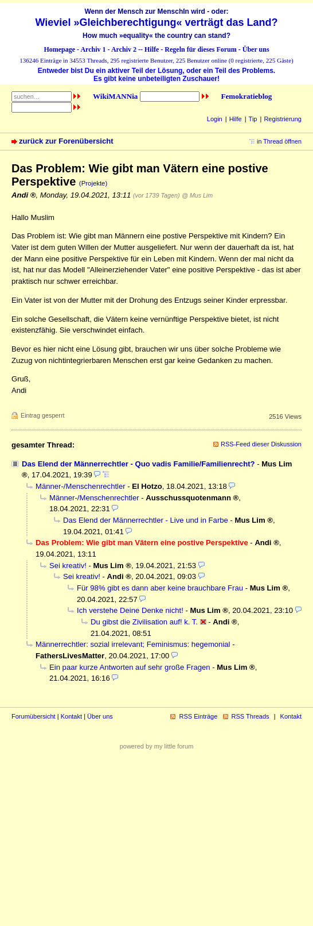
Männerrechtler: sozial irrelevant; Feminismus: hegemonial (133, 644)
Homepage (59, 49)
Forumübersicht (33, 716)
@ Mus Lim (197, 195)
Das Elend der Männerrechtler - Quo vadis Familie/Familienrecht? (138, 464)
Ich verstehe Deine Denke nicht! (130, 610)
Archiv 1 (92, 49)
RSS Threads (250, 716)
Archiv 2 (123, 49)
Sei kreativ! (68, 565)
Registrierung (283, 118)
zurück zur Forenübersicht (66, 141)
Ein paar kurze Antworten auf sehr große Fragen (129, 667)
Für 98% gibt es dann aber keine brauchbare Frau (160, 588)
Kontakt (71, 716)
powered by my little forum (157, 746)
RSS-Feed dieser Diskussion (261, 444)
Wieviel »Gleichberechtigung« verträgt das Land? (157, 22)
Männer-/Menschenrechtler (81, 486)
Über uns (255, 49)
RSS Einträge (198, 716)
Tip (253, 118)
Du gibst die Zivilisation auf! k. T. (144, 622)
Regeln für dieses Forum (200, 49)
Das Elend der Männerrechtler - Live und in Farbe (145, 520)
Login (214, 118)
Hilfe (151, 49)
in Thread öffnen (279, 141)
